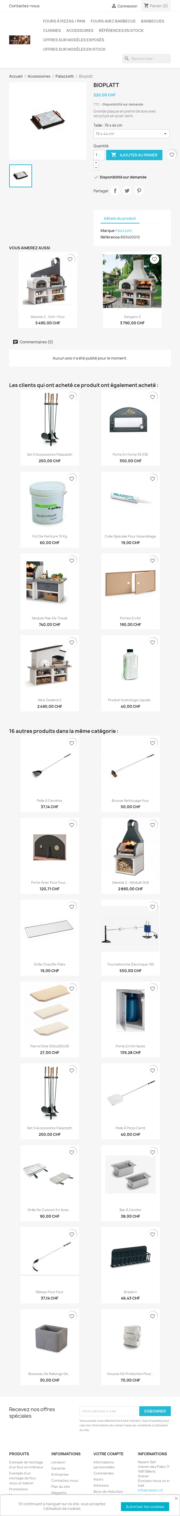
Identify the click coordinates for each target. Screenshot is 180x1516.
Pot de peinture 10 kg (49, 536)
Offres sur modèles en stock (74, 49)
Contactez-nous (24, 5)
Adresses (101, 1485)
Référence (110, 237)
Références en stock (121, 30)
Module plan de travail (49, 618)
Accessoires (80, 30)
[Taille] (132, 133)
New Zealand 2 (49, 700)
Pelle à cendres (49, 800)
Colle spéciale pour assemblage (130, 536)
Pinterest (139, 190)
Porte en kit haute (130, 1046)
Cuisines (52, 30)
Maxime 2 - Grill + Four (48, 317)
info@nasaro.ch (150, 1490)
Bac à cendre (130, 1210)
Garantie (58, 1468)
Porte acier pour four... (49, 882)
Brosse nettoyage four (130, 800)
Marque (108, 230)
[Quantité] (99, 155)
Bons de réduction (108, 1491)
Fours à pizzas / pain (64, 21)
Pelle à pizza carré (130, 1128)
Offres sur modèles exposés (73, 39)
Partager (115, 190)
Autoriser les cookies (145, 1506)
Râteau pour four (50, 1292)
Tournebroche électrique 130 (130, 964)
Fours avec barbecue (113, 21)
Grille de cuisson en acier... (49, 1210)
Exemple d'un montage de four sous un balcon (22, 1478)
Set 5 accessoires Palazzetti (49, 454)
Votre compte (109, 1453)
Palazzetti (123, 230)
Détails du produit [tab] (120, 218)
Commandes (104, 1473)
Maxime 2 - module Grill (130, 882)
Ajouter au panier (134, 155)
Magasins (59, 1492)
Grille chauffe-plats (49, 964)
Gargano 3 (132, 317)
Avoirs (98, 1479)
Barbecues (152, 21)
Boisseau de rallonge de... (49, 1374)
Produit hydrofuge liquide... (130, 700)
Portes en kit (130, 618)
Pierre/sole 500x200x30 (49, 1046)
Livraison (58, 1462)
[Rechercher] (146, 58)
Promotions (18, 1489)
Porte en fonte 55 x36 (130, 454)
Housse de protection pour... (130, 1374)
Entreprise (60, 1474)
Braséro (130, 1292)
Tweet (127, 190)
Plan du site (60, 1486)
